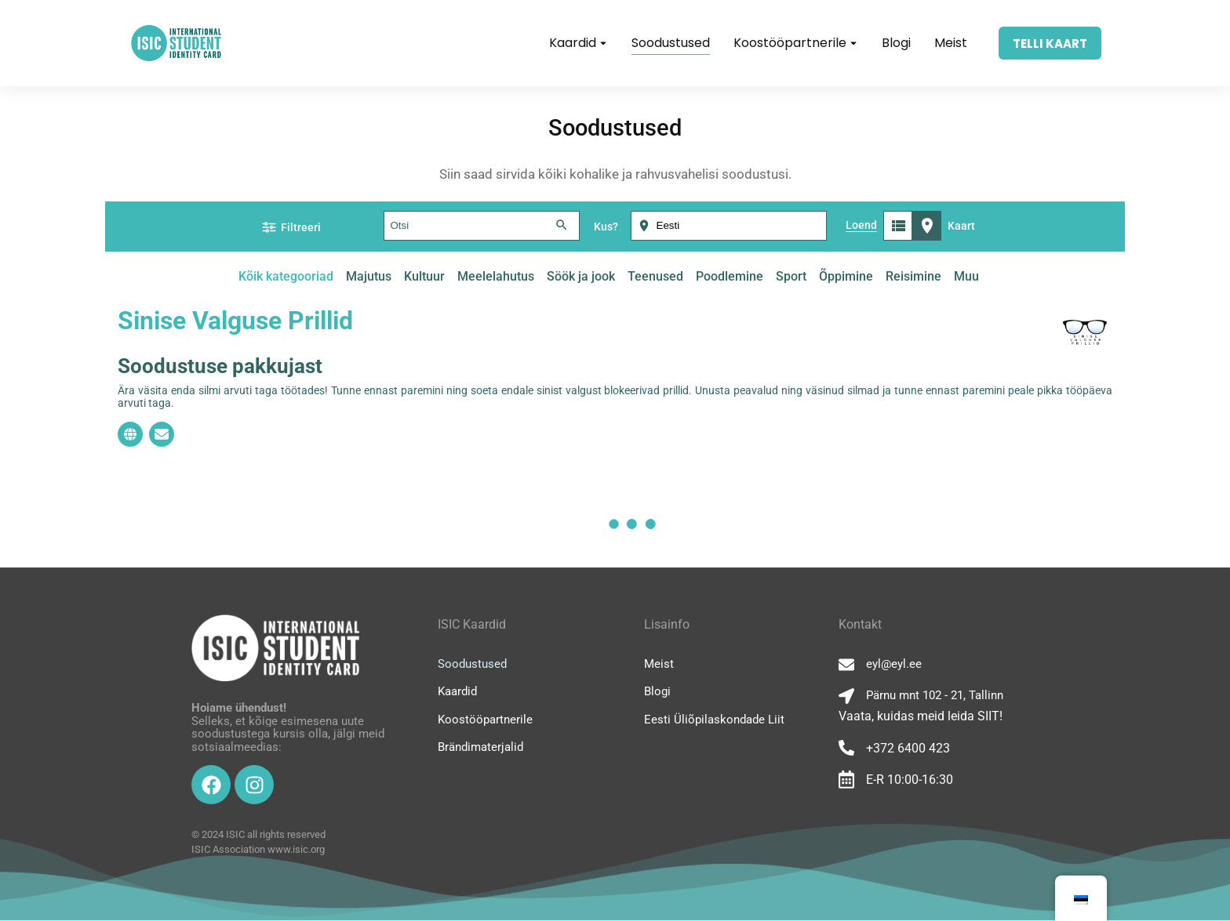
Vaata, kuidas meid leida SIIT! (921, 716)
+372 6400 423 (908, 748)
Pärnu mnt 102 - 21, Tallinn (934, 695)
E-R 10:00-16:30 (909, 779)
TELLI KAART (1050, 43)
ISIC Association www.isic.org (258, 849)
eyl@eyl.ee (894, 664)
